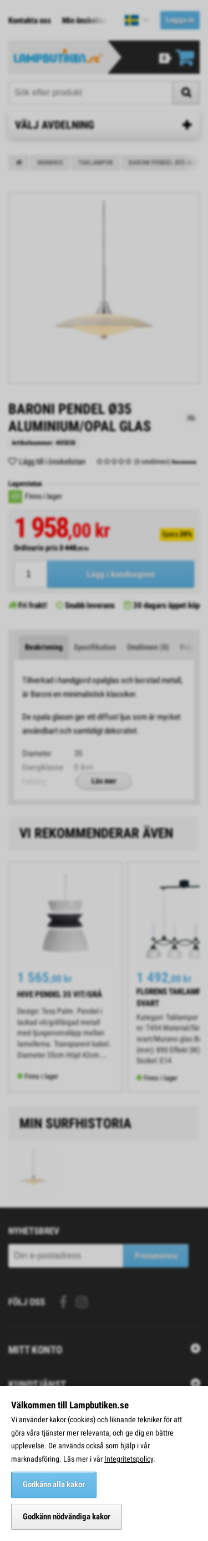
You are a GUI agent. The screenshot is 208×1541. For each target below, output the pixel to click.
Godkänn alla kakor (54, 1484)
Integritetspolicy (128, 1458)
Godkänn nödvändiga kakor (66, 1517)
